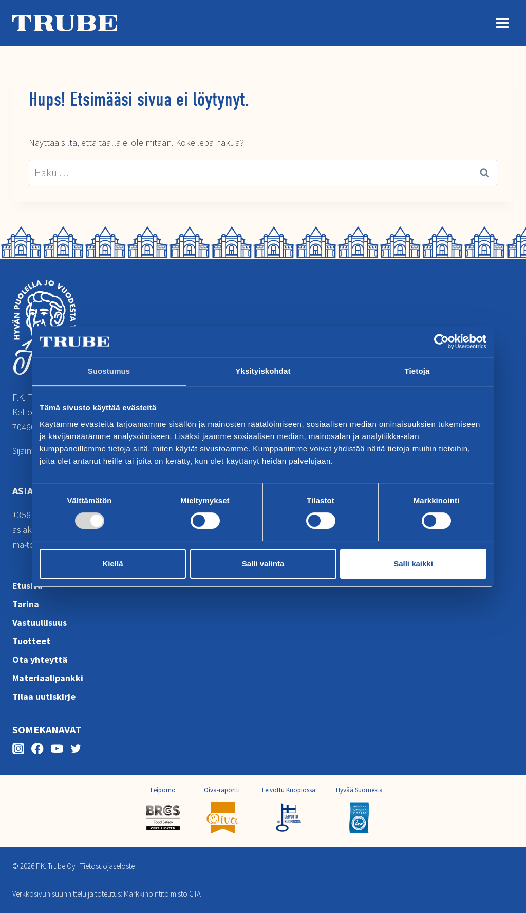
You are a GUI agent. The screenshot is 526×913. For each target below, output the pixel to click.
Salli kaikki (413, 563)
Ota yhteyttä (39, 659)
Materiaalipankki (47, 678)
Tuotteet (31, 641)
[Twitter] (76, 748)
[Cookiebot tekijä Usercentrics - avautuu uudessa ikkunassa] (441, 341)
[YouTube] (57, 748)
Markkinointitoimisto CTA (162, 894)
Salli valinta (263, 563)
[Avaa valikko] (502, 23)
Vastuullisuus (39, 623)
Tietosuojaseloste (107, 866)
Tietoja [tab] (417, 371)
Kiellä (112, 563)
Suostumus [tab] (109, 371)
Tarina (25, 604)
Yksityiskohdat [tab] (262, 371)
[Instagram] (18, 748)
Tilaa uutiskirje (44, 696)
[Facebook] (37, 748)
